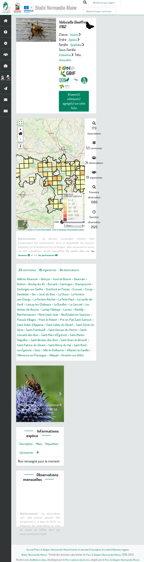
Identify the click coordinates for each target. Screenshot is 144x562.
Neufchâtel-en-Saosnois (58, 320)
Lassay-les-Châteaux (80, 305)
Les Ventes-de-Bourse (69, 310)
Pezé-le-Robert (40, 325)
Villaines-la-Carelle (45, 360)
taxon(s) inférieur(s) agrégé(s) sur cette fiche (74, 101)
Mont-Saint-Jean (28, 320)
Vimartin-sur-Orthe (44, 366)
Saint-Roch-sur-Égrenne (44, 355)
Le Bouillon (26, 310)
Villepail (24, 366)
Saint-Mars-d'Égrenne (78, 340)
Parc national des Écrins (77, 559)
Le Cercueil (44, 310)
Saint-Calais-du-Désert (64, 330)
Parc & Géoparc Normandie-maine (68, 229)
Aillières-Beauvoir (28, 279)
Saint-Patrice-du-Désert (58, 350)
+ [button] (21, 129)
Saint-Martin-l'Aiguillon (32, 345)
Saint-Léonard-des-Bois (45, 340)
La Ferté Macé (26, 305)
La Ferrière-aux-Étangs (49, 299)
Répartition (27, 464)
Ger (71, 294)
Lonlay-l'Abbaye (27, 315)
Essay (47, 294)
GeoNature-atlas (36, 559)
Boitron (22, 284)
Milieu (41, 455)
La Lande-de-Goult (50, 305)
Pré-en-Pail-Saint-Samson (71, 325)
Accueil (27, 549)
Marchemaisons (76, 315)
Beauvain (86, 279)
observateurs (74, 270)
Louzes (45, 315)
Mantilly (58, 315)
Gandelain (59, 294)
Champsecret (26, 289)
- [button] (21, 139)
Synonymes (45, 464)
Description (27, 455)
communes (28, 270)
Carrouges (72, 284)
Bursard (56, 284)
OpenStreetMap (43, 229)
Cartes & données (79, 549)
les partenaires (51, 254)
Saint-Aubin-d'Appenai (31, 330)
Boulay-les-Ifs (39, 284)
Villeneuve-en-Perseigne (77, 360)
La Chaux (25, 299)
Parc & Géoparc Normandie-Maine (51, 549)
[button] (20, 134)
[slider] (62, 222)
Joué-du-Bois (85, 294)
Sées (67, 355)
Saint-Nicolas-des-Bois (65, 345)
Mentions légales (123, 549)
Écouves (34, 294)
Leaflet (29, 229)
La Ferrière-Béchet (79, 299)
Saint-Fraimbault (51, 335)
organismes (50, 270)
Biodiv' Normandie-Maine (61, 7)
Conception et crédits (101, 549)
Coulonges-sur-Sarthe (53, 289)
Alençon (48, 279)
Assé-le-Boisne (67, 279)
